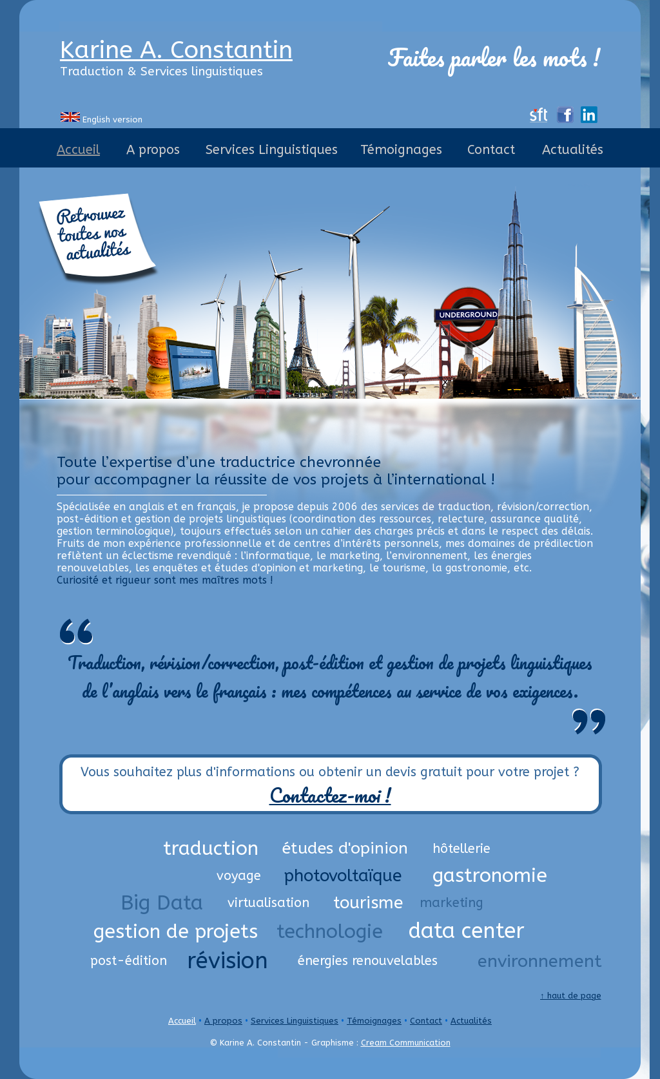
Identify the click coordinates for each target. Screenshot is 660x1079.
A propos (223, 1021)
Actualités (471, 1021)
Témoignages (374, 1021)
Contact (426, 1021)
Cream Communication (406, 1042)
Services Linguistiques (294, 1021)
